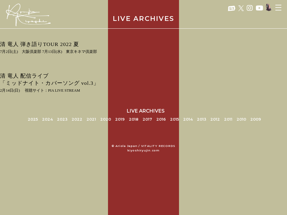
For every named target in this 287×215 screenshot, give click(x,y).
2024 (47, 119)
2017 (147, 119)
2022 (77, 119)
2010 (241, 119)
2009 (255, 119)
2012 (215, 119)
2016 (161, 119)
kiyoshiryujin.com (143, 150)
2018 (133, 119)
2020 (105, 119)
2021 (91, 119)
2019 (120, 119)
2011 (228, 119)
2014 (188, 119)
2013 (201, 119)
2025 (33, 119)
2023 (62, 119)
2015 (174, 119)
